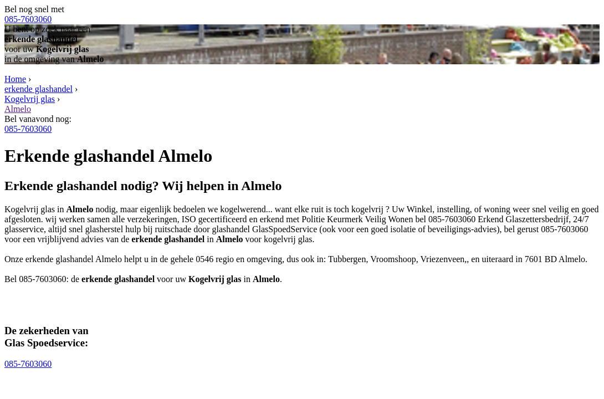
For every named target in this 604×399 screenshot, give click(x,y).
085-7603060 (28, 19)
